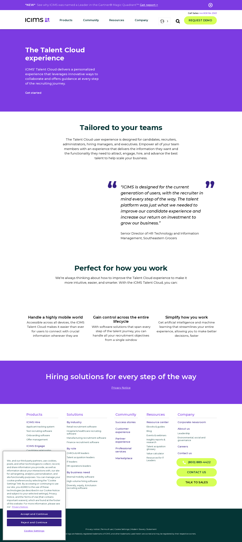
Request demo (200, 20)
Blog (149, 431)
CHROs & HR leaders (78, 453)
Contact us (185, 453)
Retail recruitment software (82, 426)
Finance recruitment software (83, 442)
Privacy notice (92, 529)
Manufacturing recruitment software (86, 437)
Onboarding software (38, 435)
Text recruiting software (39, 431)
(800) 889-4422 (197, 462)
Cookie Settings (121, 529)
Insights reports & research (156, 441)
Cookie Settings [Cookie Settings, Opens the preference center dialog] (34, 530)
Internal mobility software (80, 476)
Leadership (184, 433)
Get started (33, 92)
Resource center (158, 422)
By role (71, 448)
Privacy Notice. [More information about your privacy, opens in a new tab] (20, 506)
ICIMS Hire (33, 422)
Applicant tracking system (40, 426)
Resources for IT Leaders (155, 459)
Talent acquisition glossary (156, 447)
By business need (78, 472)
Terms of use (107, 529)
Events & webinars (156, 435)
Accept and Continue (34, 514)
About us (184, 428)
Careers (183, 446)
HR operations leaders (79, 465)
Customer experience (122, 430)
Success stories (125, 422)
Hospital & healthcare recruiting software (84, 432)
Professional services (123, 450)
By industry (74, 422)
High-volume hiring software (82, 481)
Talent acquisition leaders (80, 457)
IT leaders (72, 461)
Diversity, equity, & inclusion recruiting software (81, 486)
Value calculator (155, 453)
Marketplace (123, 458)
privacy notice (121, 387)
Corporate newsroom (192, 422)
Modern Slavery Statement (144, 529)
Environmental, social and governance (191, 439)
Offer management (37, 439)
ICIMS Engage (35, 446)
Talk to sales (196, 482)
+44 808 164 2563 (208, 13)
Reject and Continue (34, 522)
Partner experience (122, 440)
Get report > (149, 5)
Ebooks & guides (156, 426)
